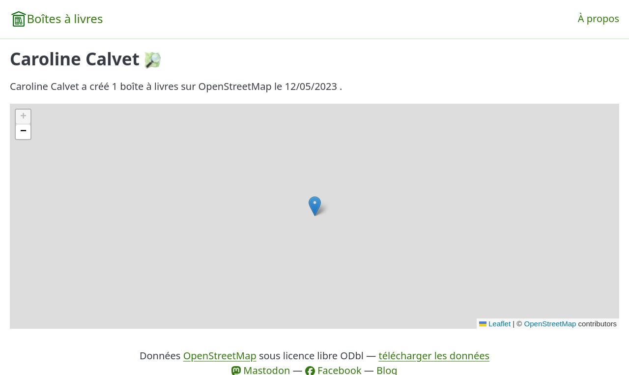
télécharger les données (433, 355)
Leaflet (495, 323)
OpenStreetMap (550, 323)
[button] (315, 206)
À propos (598, 18)
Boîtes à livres (65, 18)
